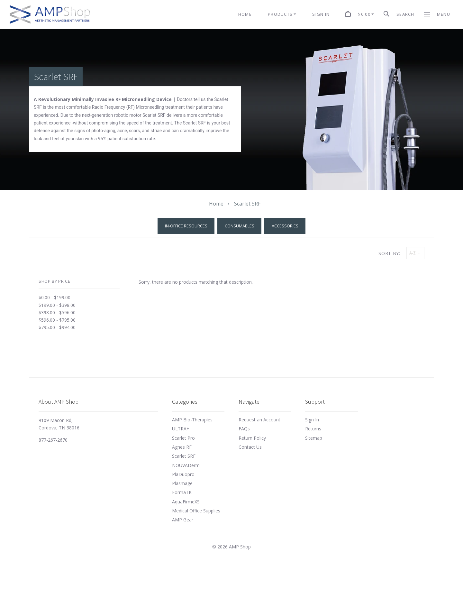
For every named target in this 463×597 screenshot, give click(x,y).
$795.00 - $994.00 (57, 327)
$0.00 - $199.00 (54, 297)
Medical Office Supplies (196, 511)
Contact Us (250, 447)
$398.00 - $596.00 (57, 312)
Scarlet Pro (183, 438)
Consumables (239, 226)
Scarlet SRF (183, 456)
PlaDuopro (183, 474)
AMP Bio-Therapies (192, 420)
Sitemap (313, 438)
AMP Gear (182, 520)
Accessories (285, 226)
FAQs (244, 429)
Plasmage (182, 483)
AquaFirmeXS (186, 502)
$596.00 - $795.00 (57, 320)
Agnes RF (182, 447)
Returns (313, 429)
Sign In (312, 420)
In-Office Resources (186, 226)
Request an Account (259, 420)
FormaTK (182, 492)
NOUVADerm (186, 465)
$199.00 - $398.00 (57, 305)
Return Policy (252, 438)
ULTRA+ (180, 429)
